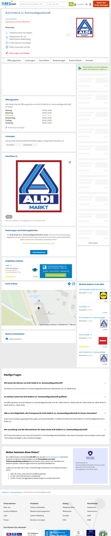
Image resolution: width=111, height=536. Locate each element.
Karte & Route (75, 60)
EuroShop (83, 306)
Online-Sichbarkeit (37, 507)
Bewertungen (59, 60)
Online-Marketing (37, 516)
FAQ (64, 520)
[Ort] (57, 4)
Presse (6, 520)
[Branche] (33, 4)
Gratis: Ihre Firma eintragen (101, 3)
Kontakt (89, 60)
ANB (89, 520)
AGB (89, 516)
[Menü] (91, 4)
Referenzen (67, 511)
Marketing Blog (68, 507)
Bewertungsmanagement (40, 511)
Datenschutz (92, 511)
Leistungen (30, 60)
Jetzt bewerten (38, 252)
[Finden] (71, 4)
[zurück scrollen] (3, 60)
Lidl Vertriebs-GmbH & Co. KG (91, 289)
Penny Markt (84, 334)
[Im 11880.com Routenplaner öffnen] (69, 283)
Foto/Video (44, 60)
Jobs (5, 516)
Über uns (6, 507)
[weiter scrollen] (107, 60)
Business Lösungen (37, 520)
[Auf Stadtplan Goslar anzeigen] (73, 283)
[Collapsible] (105, 383)
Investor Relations (10, 511)
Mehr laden (93, 243)
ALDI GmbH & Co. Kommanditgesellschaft (93, 317)
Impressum (91, 507)
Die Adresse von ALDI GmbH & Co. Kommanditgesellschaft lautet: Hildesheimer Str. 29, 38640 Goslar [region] (40, 388)
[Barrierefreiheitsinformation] (87, 4)
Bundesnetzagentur (52, 457)
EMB (7, 265)
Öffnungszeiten (14, 60)
